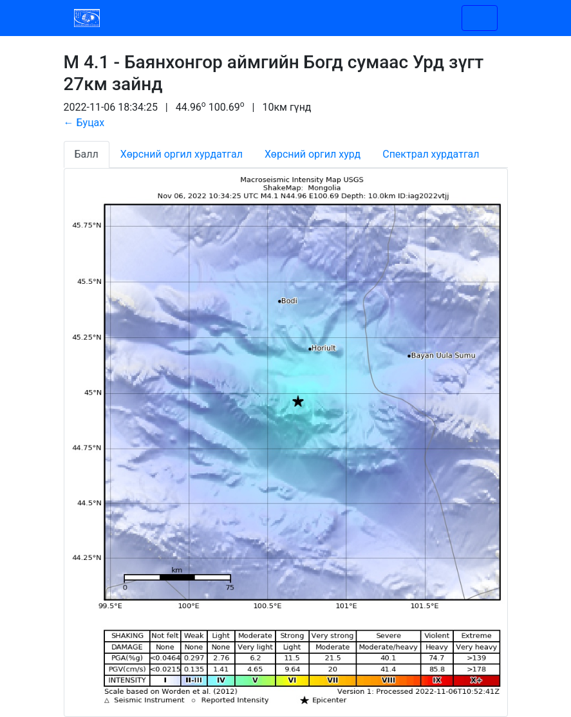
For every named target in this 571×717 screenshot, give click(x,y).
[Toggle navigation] (480, 18)
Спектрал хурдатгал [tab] (430, 154)
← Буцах (84, 122)
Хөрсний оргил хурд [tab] (312, 154)
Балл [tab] (86, 154)
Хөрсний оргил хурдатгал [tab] (181, 154)
